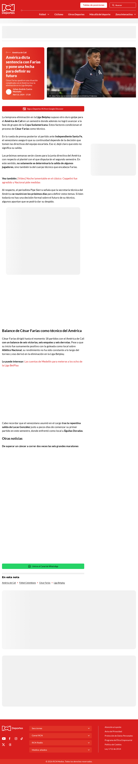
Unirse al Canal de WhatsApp (43, 566)
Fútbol (42, 14)
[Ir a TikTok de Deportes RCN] (22, 739)
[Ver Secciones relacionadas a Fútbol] (48, 14)
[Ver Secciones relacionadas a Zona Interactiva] (135, 14)
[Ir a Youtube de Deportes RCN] (4, 739)
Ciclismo (58, 14)
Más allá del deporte (99, 14)
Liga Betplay (59, 582)
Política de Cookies (113, 744)
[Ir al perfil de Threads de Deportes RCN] (10, 745)
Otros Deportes (76, 14)
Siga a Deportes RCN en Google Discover (43, 109)
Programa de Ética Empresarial (118, 740)
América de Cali (9, 582)
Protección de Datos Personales (119, 735)
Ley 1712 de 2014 (113, 749)
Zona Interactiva (124, 14)
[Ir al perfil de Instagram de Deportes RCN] (16, 739)
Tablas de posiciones (93, 5)
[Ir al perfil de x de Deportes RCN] (3, 745)
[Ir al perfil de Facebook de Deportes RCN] (9, 739)
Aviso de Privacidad (113, 731)
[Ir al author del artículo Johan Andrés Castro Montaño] (9, 92)
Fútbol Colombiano (27, 582)
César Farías (44, 582)
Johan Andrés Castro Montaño (22, 90)
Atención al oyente (113, 727)
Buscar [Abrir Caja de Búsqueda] (117, 5)
